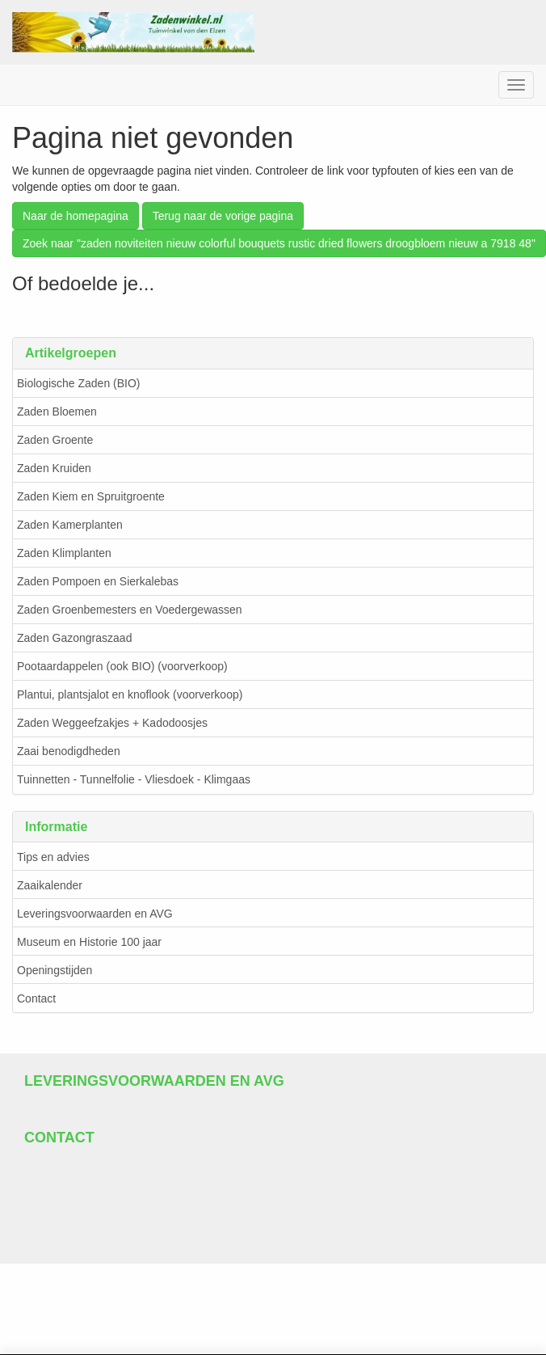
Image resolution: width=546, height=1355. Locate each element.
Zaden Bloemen (57, 411)
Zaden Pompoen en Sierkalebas (97, 581)
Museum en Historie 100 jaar (89, 941)
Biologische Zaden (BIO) (79, 383)
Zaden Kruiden (54, 468)
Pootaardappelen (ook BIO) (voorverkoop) (122, 666)
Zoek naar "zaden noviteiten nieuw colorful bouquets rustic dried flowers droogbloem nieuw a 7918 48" (279, 243)
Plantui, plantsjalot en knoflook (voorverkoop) (129, 694)
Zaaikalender (49, 885)
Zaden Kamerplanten (70, 524)
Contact (36, 998)
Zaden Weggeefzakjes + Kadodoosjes (112, 722)
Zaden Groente (55, 439)
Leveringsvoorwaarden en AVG (95, 913)
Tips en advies (53, 857)
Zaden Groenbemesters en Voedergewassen (129, 609)
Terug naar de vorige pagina (223, 215)
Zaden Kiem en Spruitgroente (91, 496)
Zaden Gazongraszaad (74, 637)
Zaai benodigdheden (68, 751)
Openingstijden (54, 970)
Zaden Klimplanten (64, 553)
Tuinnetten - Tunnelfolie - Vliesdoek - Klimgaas (133, 779)
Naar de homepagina (75, 215)
